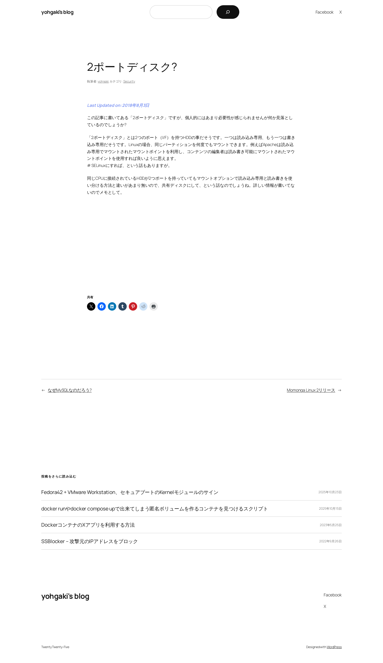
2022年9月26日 (330, 541)
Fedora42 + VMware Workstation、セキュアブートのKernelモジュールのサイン (129, 492)
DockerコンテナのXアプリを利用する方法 (88, 525)
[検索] (228, 12)
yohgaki (103, 81)
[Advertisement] (191, 251)
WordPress (334, 647)
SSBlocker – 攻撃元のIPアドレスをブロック (89, 541)
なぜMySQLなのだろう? (70, 390)
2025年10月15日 (330, 508)
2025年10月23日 (330, 492)
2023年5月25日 (331, 525)
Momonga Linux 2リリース (311, 390)
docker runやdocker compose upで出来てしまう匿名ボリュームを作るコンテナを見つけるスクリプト (154, 508)
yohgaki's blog (57, 11)
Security (129, 81)
